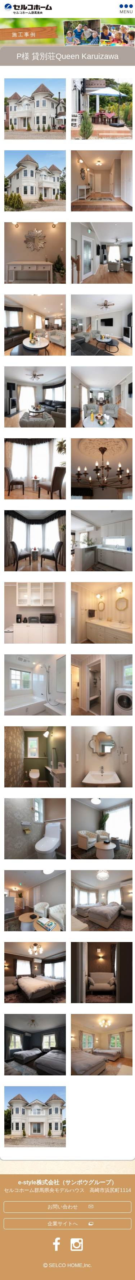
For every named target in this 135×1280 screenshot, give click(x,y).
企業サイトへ (63, 1223)
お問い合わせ (63, 1207)
